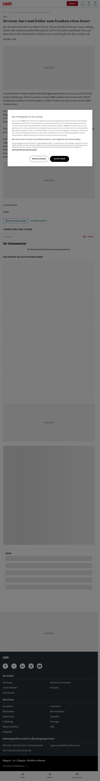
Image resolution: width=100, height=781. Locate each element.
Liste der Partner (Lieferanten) (24, 150)
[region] (50, 138)
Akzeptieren (59, 159)
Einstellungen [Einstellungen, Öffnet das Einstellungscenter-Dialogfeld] (39, 159)
